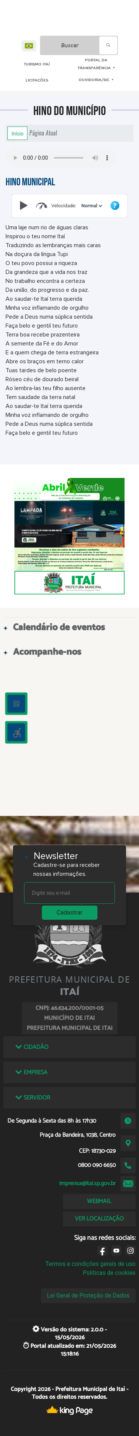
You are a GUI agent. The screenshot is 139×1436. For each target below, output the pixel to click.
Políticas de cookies (109, 1272)
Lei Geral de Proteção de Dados (88, 1295)
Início (17, 133)
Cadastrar (70, 912)
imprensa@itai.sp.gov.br (87, 1183)
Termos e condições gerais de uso (91, 1263)
